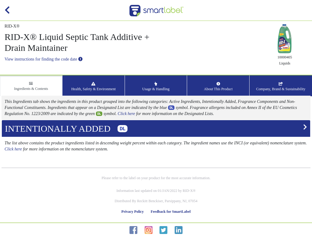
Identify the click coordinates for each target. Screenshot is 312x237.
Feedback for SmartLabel (171, 211)
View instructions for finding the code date (43, 59)
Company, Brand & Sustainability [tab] (281, 86)
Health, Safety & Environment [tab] (93, 86)
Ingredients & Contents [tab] (31, 86)
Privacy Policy (132, 211)
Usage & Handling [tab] (155, 86)
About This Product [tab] (218, 86)
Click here (126, 113)
